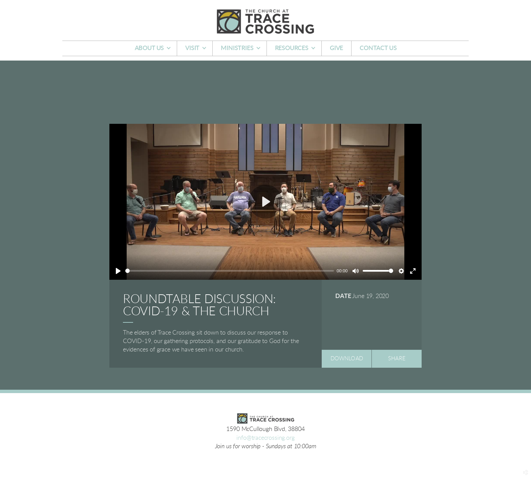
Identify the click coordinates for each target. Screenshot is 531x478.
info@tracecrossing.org (265, 438)
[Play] (118, 271)
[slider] (229, 271)
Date (343, 296)
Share (396, 358)
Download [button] (347, 358)
